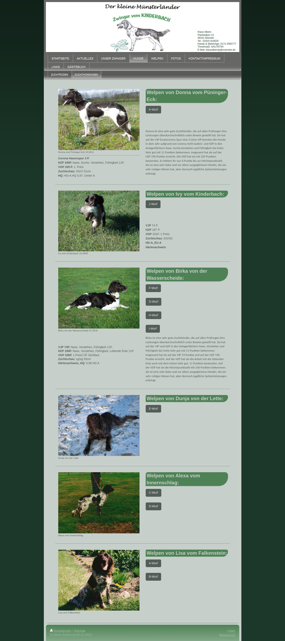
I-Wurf (153, 328)
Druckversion (61, 630)
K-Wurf (153, 109)
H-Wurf (153, 315)
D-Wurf (153, 506)
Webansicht (227, 635)
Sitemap (79, 630)
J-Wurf (153, 204)
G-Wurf (153, 301)
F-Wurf (153, 288)
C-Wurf (153, 492)
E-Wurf (153, 408)
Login (231, 630)
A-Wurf (153, 563)
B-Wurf (153, 576)
